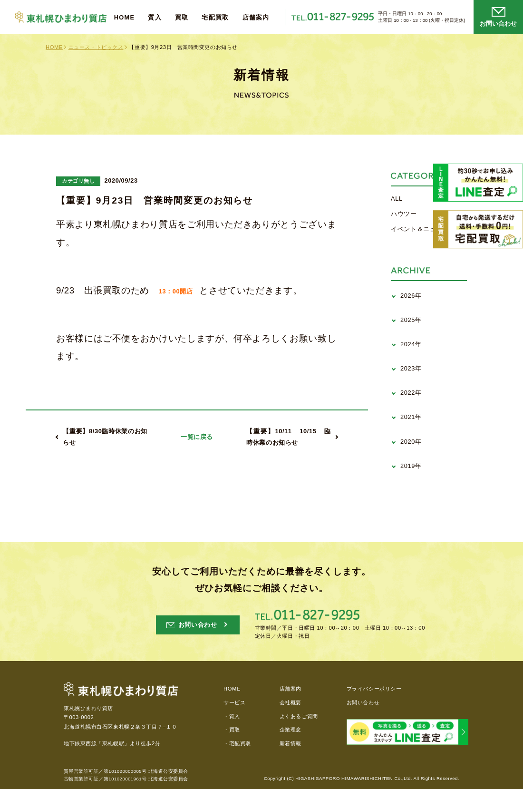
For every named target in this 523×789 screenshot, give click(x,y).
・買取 (231, 729)
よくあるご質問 (299, 716)
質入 (155, 18)
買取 (182, 18)
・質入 (231, 716)
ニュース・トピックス (96, 47)
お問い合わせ (363, 702)
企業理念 (290, 729)
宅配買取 (215, 18)
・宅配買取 (237, 743)
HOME (124, 18)
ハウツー (404, 213)
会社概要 (290, 702)
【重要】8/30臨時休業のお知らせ (105, 437)
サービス (234, 702)
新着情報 (290, 743)
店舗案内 (256, 18)
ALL (397, 198)
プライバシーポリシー (374, 689)
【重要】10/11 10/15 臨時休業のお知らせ (288, 437)
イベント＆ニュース (420, 229)
